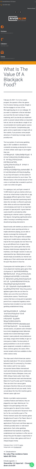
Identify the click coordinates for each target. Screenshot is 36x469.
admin (21, 445)
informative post (24, 324)
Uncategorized (17, 447)
